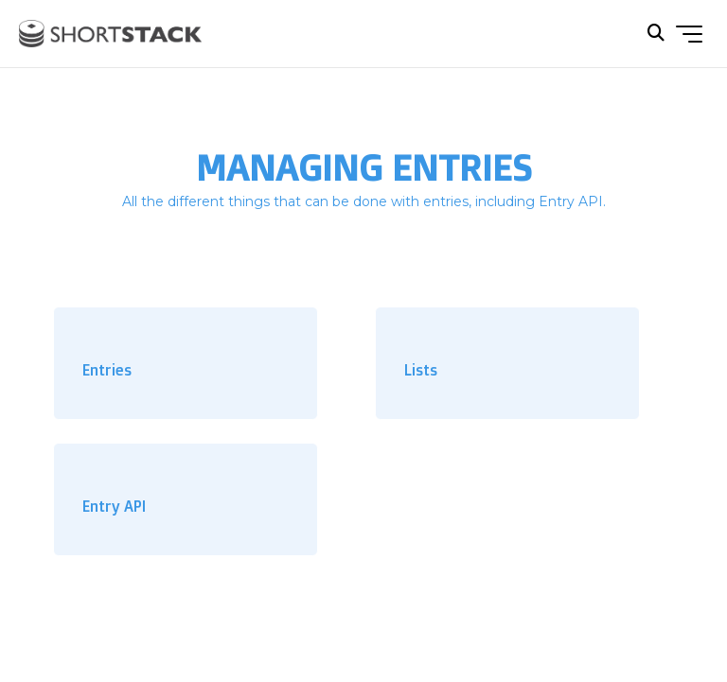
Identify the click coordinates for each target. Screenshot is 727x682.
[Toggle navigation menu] (689, 34)
